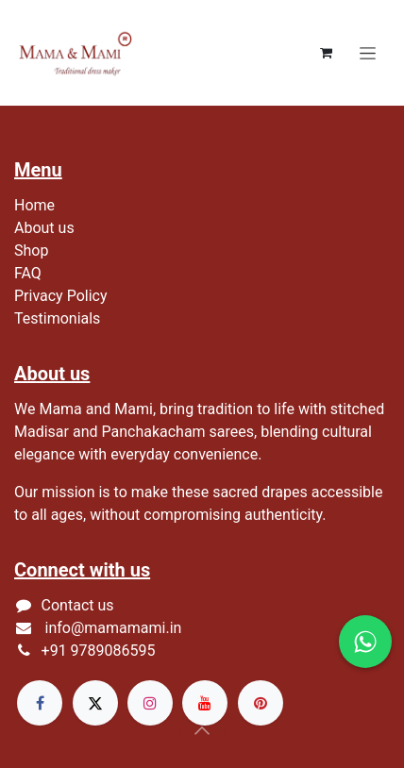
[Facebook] (39, 703)
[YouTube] (204, 703)
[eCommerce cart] (326, 53)
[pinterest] (260, 703)
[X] (95, 703)
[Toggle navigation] (367, 53)
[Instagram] (150, 703)
